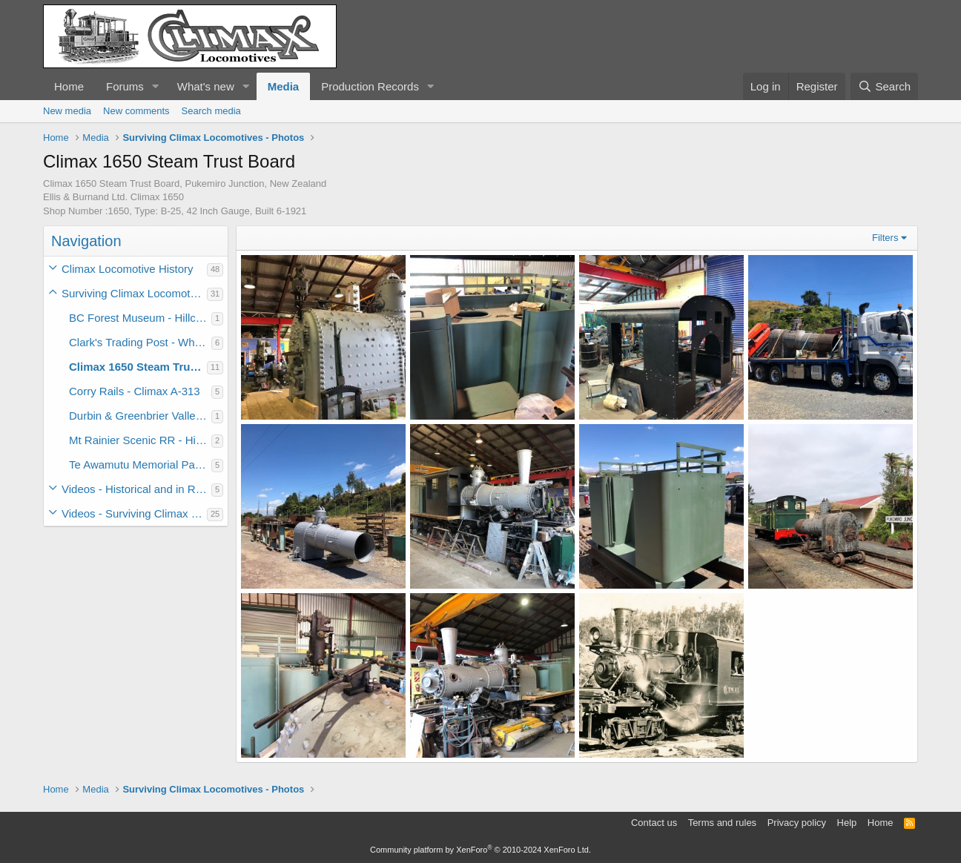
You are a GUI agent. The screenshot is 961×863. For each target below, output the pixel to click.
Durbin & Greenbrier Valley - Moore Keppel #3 (140, 415)
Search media (211, 110)
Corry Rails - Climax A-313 (134, 391)
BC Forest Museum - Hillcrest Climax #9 (140, 317)
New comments (136, 110)
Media (284, 86)
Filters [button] (885, 237)
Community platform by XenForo (480, 849)
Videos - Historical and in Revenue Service (136, 489)
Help (847, 822)
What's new (205, 86)
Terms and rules (722, 822)
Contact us (654, 822)
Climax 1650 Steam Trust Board (138, 366)
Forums (125, 86)
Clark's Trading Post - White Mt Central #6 (140, 342)
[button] (155, 86)
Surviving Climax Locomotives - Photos (134, 293)
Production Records (370, 86)
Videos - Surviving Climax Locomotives (134, 513)
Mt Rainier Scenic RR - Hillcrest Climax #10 (140, 440)
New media (67, 110)
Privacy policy (796, 822)
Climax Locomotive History (128, 268)
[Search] (884, 86)
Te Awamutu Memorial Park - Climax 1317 (140, 464)
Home (69, 86)
